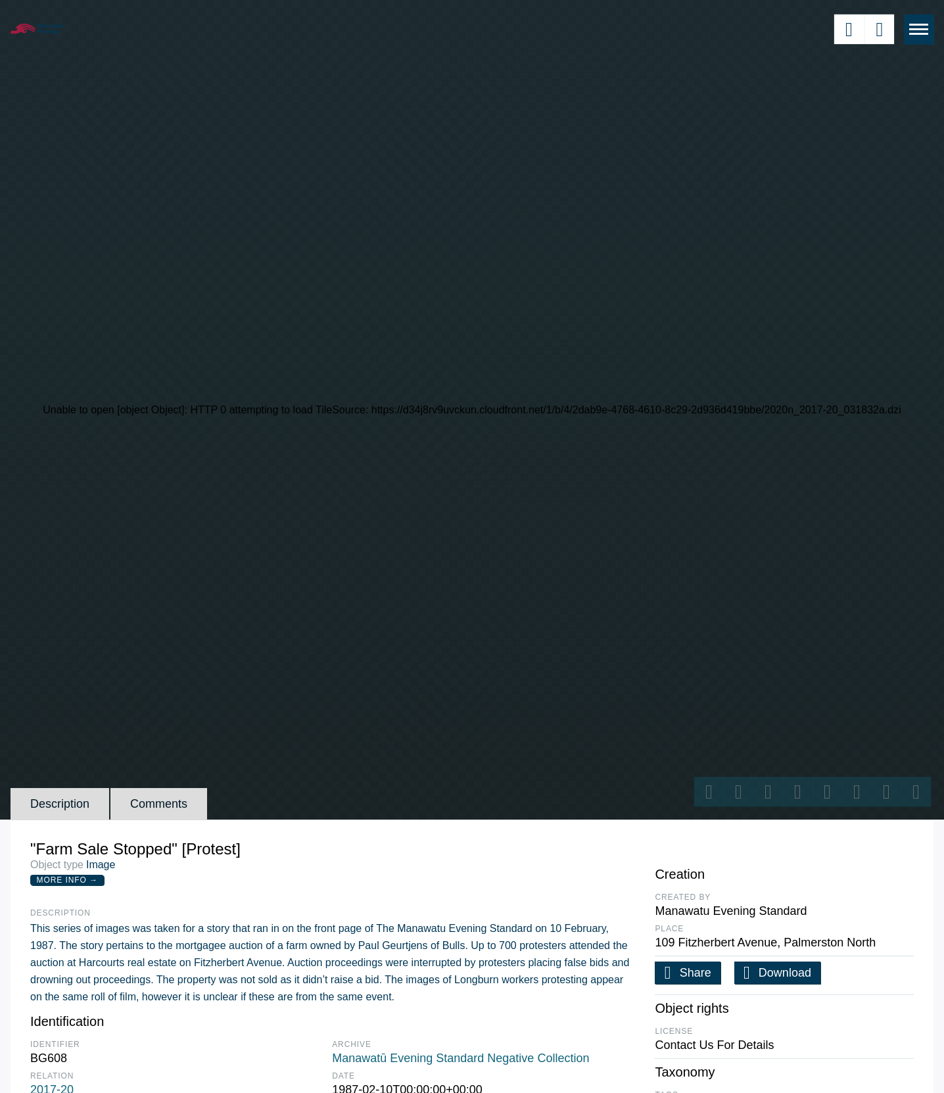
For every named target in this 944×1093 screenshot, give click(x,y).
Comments (158, 803)
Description (59, 803)
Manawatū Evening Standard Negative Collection (460, 1058)
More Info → (67, 880)
